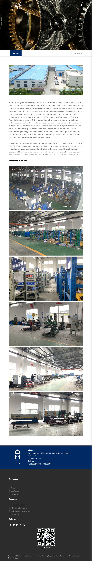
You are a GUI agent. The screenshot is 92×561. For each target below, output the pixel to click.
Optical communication (17, 505)
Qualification (14, 491)
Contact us (13, 494)
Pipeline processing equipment (19, 511)
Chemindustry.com (14, 558)
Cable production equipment (18, 508)
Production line (14, 514)
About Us (13, 485)
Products (12, 488)
